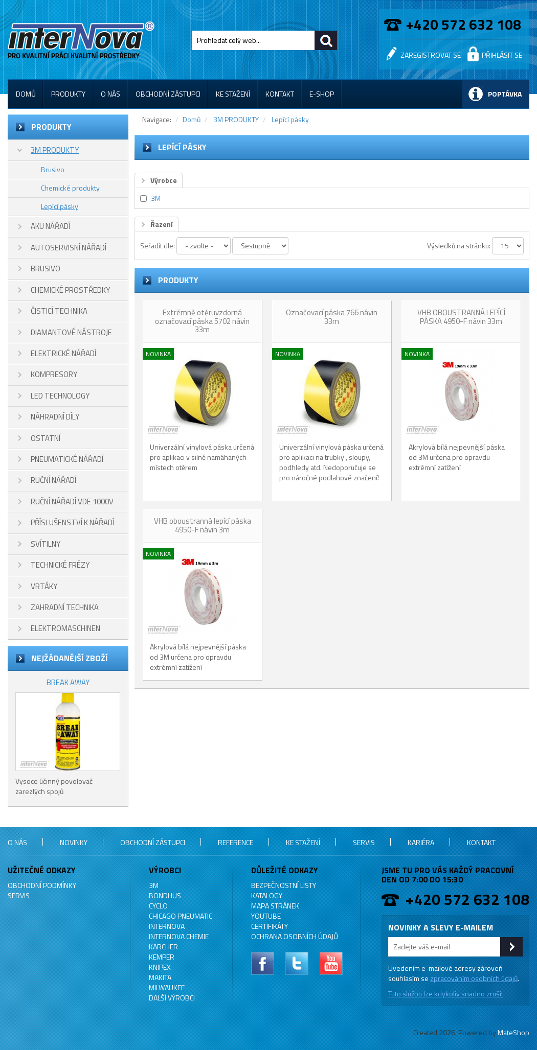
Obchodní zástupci (168, 93)
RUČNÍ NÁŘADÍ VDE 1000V (72, 501)
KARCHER (163, 946)
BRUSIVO (45, 268)
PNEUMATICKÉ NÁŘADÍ (67, 459)
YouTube (266, 916)
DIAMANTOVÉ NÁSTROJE (71, 332)
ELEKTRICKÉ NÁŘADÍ (63, 353)
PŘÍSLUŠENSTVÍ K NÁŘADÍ (72, 522)
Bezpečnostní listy (283, 885)
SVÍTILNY (45, 544)
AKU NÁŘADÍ (50, 226)
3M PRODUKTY (55, 150)
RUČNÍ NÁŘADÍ (53, 480)
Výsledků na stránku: (458, 245)
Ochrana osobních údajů (294, 936)
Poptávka (505, 93)
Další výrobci (172, 997)
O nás (110, 93)
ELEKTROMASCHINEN (65, 628)
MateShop (513, 1032)
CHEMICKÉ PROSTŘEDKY (70, 290)
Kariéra (421, 842)
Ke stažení (233, 93)
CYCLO (158, 905)
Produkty (68, 93)
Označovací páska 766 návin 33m (331, 317)
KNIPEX (160, 967)
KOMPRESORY (54, 374)
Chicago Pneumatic (180, 916)
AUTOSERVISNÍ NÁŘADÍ (68, 247)
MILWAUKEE (167, 987)
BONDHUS (165, 895)
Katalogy (266, 895)
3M (156, 198)
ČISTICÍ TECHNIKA (59, 311)
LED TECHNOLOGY (60, 396)
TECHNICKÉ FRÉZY (60, 565)
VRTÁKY (44, 586)
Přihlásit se (502, 55)
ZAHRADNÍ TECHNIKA (65, 607)
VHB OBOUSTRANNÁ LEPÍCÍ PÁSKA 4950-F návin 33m (461, 317)
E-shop (321, 93)
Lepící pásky (59, 206)
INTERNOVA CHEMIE (179, 936)
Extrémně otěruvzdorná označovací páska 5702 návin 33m (202, 321)
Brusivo (52, 169)
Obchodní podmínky (42, 885)
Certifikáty (269, 926)
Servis (364, 842)
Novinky (73, 842)
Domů (26, 93)
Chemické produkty (70, 187)
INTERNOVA (167, 926)
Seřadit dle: (157, 245)
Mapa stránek (275, 905)
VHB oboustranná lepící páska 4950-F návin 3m (202, 525)
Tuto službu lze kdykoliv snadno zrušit (445, 993)
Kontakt (279, 93)
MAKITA (160, 977)
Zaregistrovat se (430, 55)
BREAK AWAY (68, 682)
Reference (235, 842)
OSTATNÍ (45, 438)
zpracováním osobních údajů (474, 978)
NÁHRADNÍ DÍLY (55, 417)
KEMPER (161, 956)
